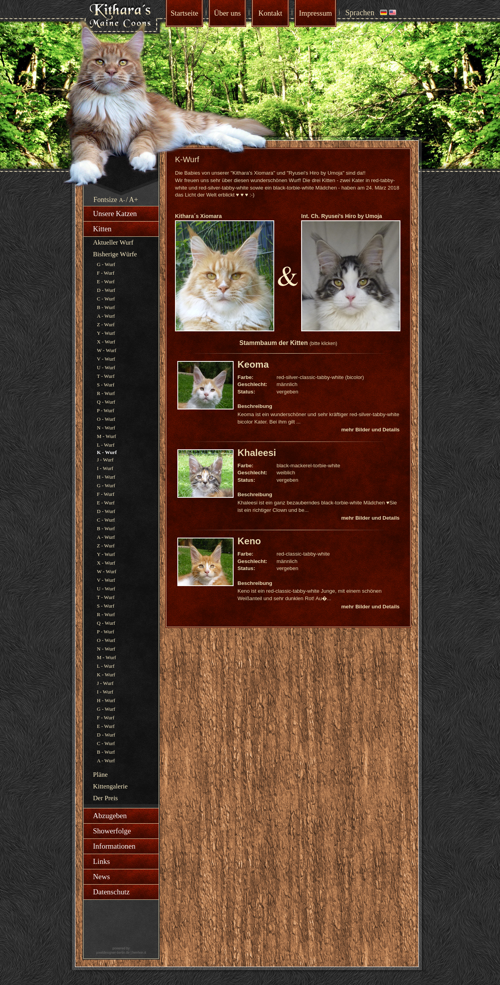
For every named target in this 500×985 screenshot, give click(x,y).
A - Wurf (106, 316)
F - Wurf (105, 273)
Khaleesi (257, 452)
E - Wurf (105, 281)
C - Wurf (106, 299)
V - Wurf (106, 359)
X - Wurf (106, 342)
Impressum (315, 13)
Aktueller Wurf (113, 242)
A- (122, 200)
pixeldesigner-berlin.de (113, 953)
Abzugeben (110, 816)
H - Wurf (106, 477)
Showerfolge (112, 831)
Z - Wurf (105, 324)
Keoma (253, 364)
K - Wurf (106, 675)
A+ (133, 200)
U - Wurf (106, 367)
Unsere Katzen (115, 213)
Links (101, 861)
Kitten (102, 229)
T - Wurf (105, 376)
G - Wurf (106, 264)
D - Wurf (106, 290)
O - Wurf (106, 419)
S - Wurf (105, 385)
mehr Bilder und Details (370, 430)
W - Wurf (106, 350)
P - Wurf (105, 410)
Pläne (100, 774)
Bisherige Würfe (115, 254)
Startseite (184, 13)
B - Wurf (106, 307)
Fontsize (105, 200)
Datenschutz (111, 892)
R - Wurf (106, 393)
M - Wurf (106, 436)
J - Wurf (105, 460)
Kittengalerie (110, 786)
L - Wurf (105, 445)
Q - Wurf (106, 402)
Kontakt (270, 13)
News (101, 876)
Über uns (227, 13)
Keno (249, 541)
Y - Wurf (106, 333)
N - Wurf (106, 428)
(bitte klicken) (323, 343)
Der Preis (105, 798)
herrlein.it (139, 953)
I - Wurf (105, 468)
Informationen (114, 846)
